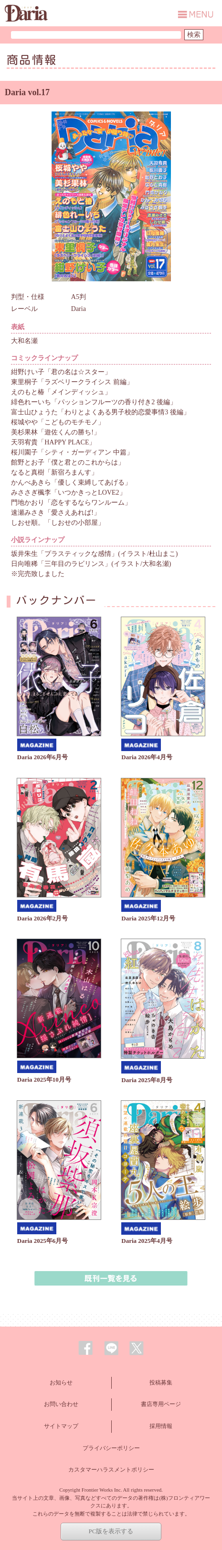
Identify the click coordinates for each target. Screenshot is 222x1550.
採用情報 (160, 1426)
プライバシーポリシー (111, 1448)
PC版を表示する (111, 1531)
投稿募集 (160, 1382)
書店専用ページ (161, 1404)
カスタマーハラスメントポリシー (111, 1469)
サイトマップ (61, 1426)
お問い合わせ (61, 1404)
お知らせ (61, 1382)
